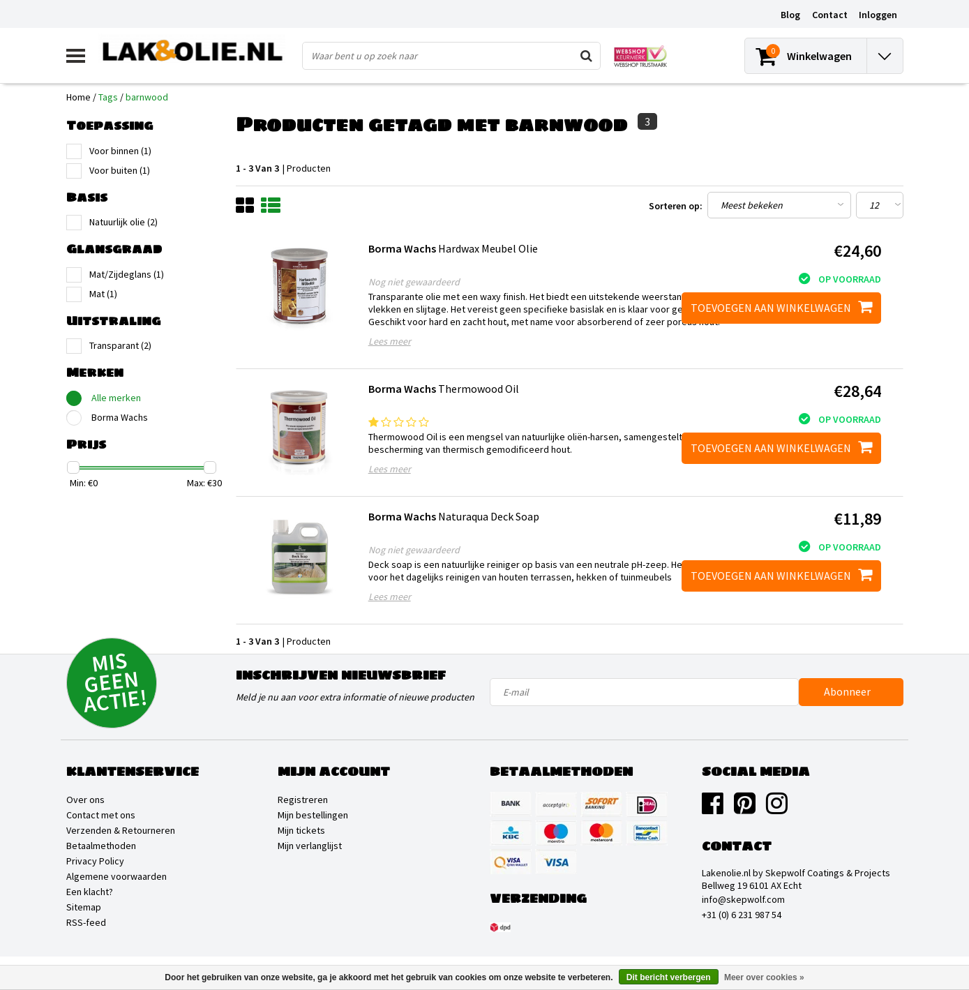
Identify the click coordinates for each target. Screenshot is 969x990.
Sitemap (83, 907)
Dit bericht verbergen (668, 977)
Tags (108, 97)
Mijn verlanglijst (310, 845)
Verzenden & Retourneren (120, 830)
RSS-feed (86, 922)
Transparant (120, 345)
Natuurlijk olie (123, 222)
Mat (103, 293)
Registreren (303, 799)
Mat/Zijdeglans (126, 274)
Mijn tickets (301, 830)
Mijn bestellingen (313, 815)
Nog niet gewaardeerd (414, 282)
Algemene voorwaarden (116, 876)
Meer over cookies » (764, 977)
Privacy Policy (95, 861)
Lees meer (389, 341)
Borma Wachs (119, 417)
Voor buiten (119, 170)
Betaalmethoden (101, 845)
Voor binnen (120, 150)
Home (78, 97)
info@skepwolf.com (743, 899)
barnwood (147, 97)
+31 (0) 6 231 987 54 (741, 914)
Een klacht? (89, 891)
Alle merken (116, 397)
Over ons (85, 799)
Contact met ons (100, 815)
